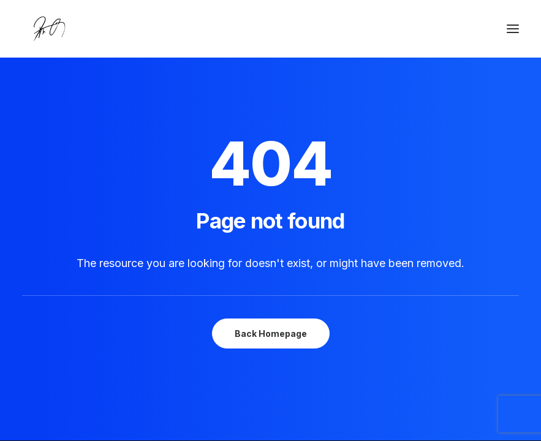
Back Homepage (271, 333)
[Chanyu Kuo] (270, 29)
